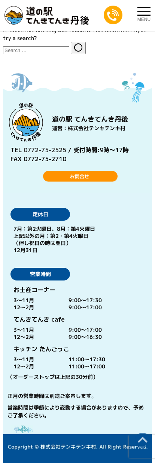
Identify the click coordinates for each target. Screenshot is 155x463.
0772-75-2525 (45, 150)
